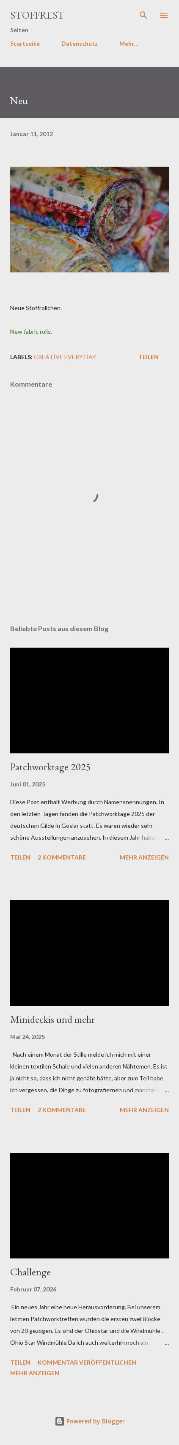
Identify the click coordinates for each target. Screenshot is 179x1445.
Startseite (25, 43)
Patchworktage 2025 (50, 766)
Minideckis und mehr (52, 1019)
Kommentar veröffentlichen (87, 1362)
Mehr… (129, 43)
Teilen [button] (148, 356)
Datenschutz (79, 43)
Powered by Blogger (90, 1421)
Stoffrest (37, 15)
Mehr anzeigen (144, 857)
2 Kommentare (62, 857)
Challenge (30, 1271)
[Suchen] (143, 15)
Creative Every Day (65, 356)
